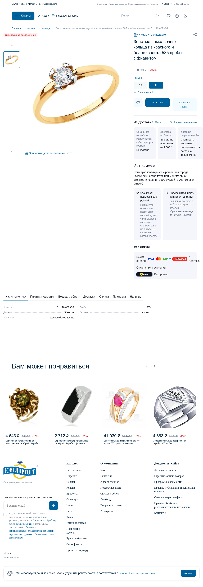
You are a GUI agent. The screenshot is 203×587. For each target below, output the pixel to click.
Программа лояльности (168, 485)
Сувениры (72, 503)
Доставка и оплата (48, 4)
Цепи (69, 509)
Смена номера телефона (168, 501)
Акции (43, 15)
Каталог (72, 467)
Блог (103, 474)
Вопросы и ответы (111, 509)
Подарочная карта (65, 15)
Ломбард (105, 503)
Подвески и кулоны (73, 534)
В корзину (157, 103)
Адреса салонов (109, 485)
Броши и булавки (76, 542)
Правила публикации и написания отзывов (174, 493)
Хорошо (188, 573)
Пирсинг (71, 480)
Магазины (33, 4)
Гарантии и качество (118, 4)
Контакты (154, 4)
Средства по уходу (77, 554)
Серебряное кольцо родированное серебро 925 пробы (170, 445)
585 (149, 308)
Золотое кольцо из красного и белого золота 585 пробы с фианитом (123, 445)
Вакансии (106, 480)
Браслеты (72, 497)
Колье (69, 521)
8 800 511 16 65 (181, 4)
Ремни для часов (76, 527)
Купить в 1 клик (184, 105)
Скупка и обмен (19, 4)
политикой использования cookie (140, 573)
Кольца (70, 491)
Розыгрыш (106, 515)
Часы (69, 515)
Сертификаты (74, 548)
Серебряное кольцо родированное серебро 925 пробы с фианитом (72, 445)
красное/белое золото (62, 318)
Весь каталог (74, 474)
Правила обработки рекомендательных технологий (172, 509)
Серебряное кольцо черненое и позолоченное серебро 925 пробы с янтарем (26, 445)
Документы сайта (166, 467)
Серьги (70, 485)
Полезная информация (138, 4)
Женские (69, 313)
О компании (102, 4)
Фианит (146, 313)
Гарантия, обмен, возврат (169, 480)
